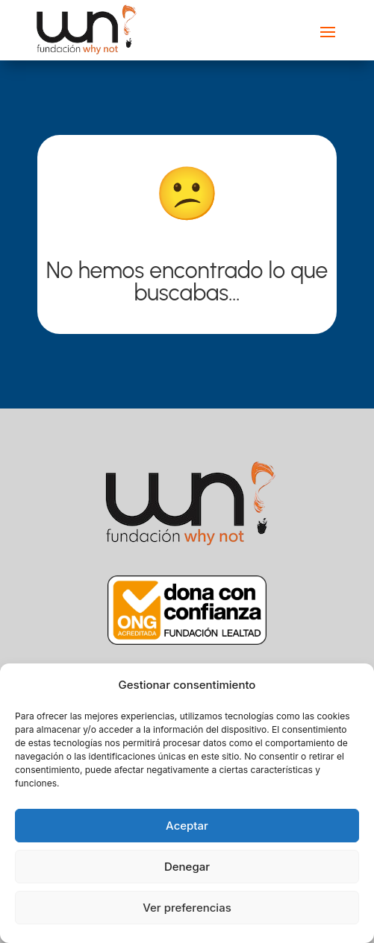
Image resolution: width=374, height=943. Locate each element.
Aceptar (187, 826)
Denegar (187, 867)
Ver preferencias (187, 908)
